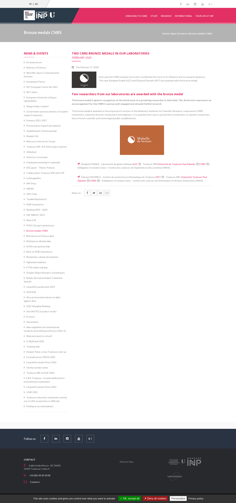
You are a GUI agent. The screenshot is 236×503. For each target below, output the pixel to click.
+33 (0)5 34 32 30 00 (39, 475)
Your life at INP (205, 15)
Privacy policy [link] (196, 498)
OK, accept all (129, 498)
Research (166, 15)
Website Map (126, 461)
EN (36, 3)
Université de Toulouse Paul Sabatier (176, 164)
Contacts (35, 482)
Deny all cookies (155, 498)
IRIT (158, 177)
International (183, 15)
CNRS (202, 164)
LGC (135, 164)
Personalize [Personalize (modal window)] (178, 498)
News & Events (36, 53)
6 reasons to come (136, 15)
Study (154, 15)
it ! (210, 4)
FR (30, 3)
